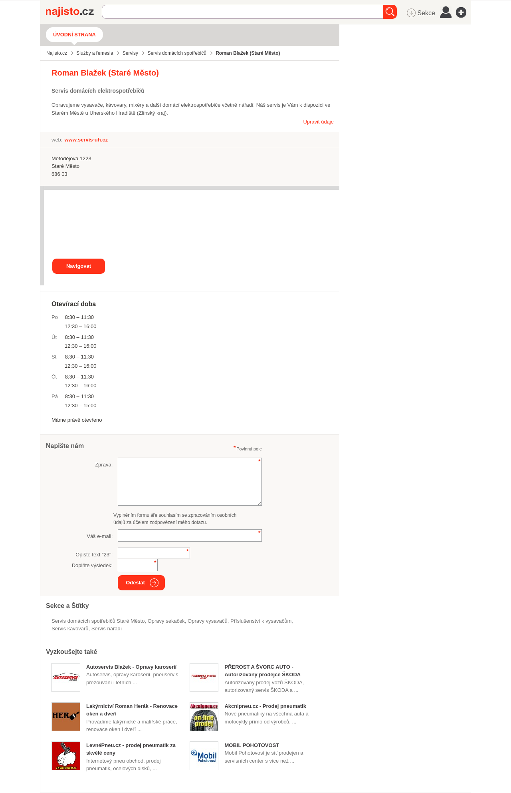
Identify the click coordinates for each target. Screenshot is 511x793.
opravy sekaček (166, 621)
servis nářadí (106, 629)
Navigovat (78, 266)
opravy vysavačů (208, 621)
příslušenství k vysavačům (260, 621)
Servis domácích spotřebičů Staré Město (98, 621)
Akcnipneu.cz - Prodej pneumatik (265, 706)
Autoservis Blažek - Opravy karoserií (131, 667)
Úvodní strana (74, 35)
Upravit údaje (318, 122)
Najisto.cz (74, 12)
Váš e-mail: (100, 536)
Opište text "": (94, 555)
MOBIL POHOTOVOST (251, 745)
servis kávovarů (69, 629)
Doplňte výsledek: (92, 565)
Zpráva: (104, 465)
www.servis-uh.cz (86, 140)
